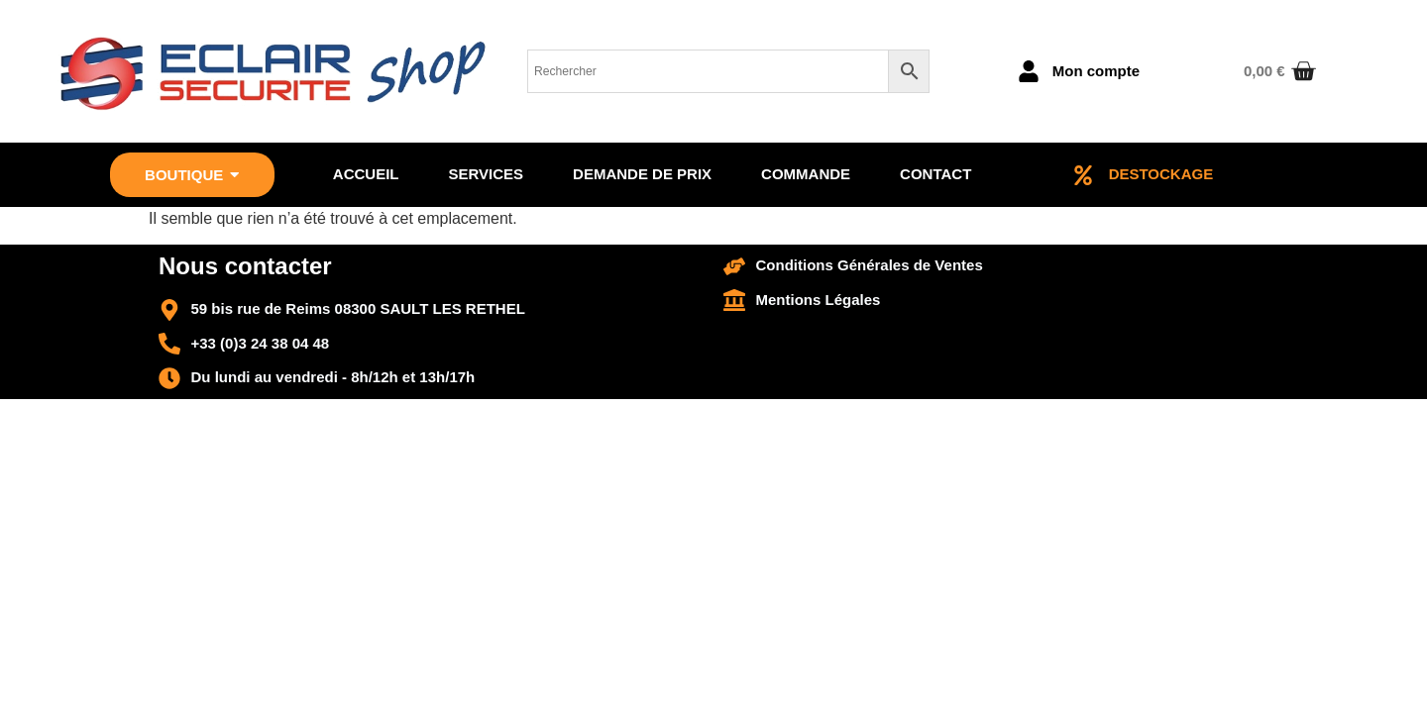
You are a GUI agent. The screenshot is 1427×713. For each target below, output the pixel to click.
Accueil (366, 173)
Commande (805, 173)
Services (485, 173)
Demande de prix (642, 173)
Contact (935, 173)
